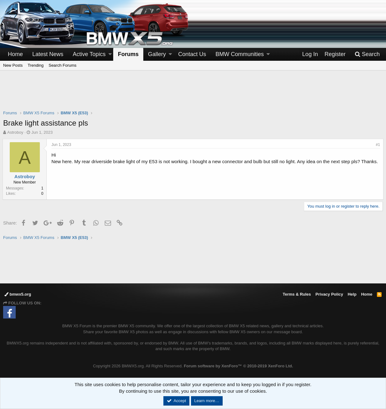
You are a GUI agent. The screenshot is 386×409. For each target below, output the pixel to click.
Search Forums (63, 65)
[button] (110, 54)
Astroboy (15, 132)
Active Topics (89, 54)
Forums (128, 54)
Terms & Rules (297, 294)
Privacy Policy (329, 294)
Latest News (47, 54)
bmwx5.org (17, 294)
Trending (36, 65)
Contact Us (192, 54)
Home (15, 54)
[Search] (367, 54)
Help (352, 294)
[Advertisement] (193, 94)
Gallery (157, 54)
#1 (377, 144)
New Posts (13, 65)
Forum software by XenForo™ (238, 366)
